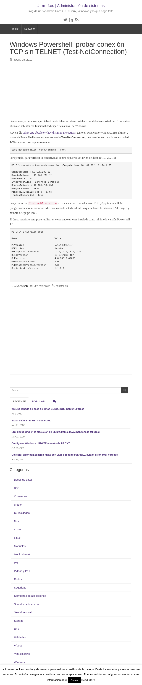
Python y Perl (22, 570)
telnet (34, 286)
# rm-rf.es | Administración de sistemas (71, 5)
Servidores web (23, 612)
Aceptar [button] (74, 680)
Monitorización (22, 554)
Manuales (20, 546)
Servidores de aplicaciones (30, 595)
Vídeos (18, 645)
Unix (16, 628)
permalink (62, 286)
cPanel (18, 504)
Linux (17, 537)
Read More (88, 679)
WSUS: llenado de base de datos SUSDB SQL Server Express (48, 409)
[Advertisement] (69, 92)
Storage (18, 620)
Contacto (29, 28)
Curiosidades (22, 512)
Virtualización (22, 653)
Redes (18, 579)
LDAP (17, 529)
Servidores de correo (26, 604)
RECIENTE (19, 401)
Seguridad (20, 587)
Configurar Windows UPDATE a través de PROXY (41, 443)
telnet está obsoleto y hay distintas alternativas (49, 132)
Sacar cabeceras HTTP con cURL (31, 420)
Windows (19, 286)
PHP (17, 562)
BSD (17, 488)
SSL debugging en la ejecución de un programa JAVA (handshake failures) (56, 432)
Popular (38, 401)
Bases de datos (23, 479)
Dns (16, 521)
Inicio (15, 28)
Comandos (20, 496)
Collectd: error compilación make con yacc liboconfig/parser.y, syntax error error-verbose (65, 454)
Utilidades (20, 637)
